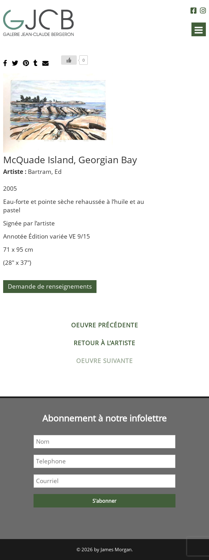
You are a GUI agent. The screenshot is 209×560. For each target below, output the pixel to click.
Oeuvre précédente (104, 325)
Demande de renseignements (50, 286)
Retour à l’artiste (104, 343)
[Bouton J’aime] (69, 60)
